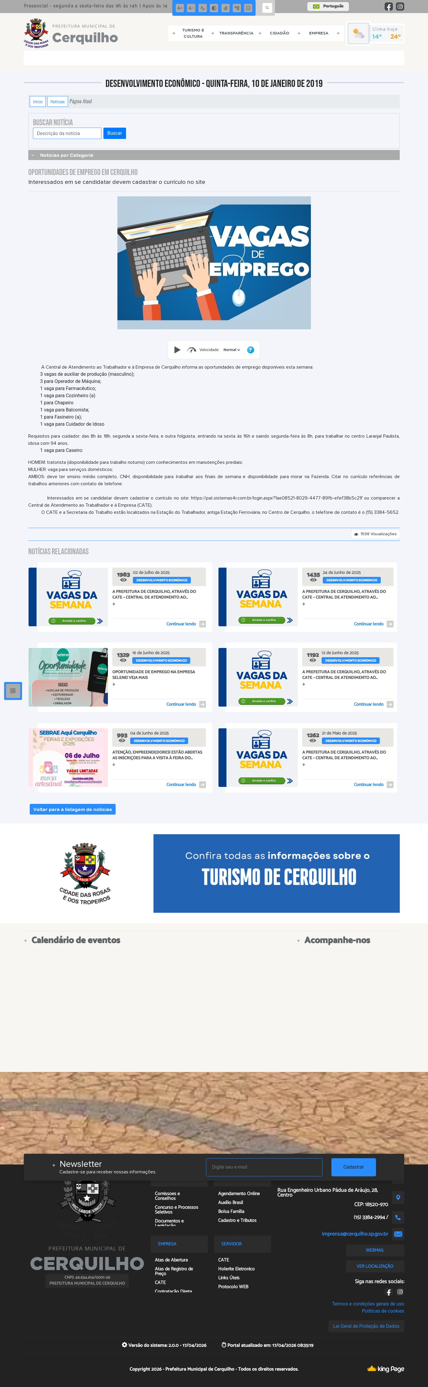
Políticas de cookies (383, 1311)
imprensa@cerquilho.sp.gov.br (355, 1234)
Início (38, 101)
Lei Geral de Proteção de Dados (366, 1326)
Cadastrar (353, 1167)
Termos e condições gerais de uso (368, 1304)
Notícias (58, 101)
